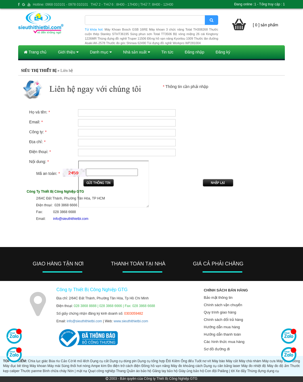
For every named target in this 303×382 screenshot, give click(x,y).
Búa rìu (54, 361)
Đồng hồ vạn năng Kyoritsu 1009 (170, 38)
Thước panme (31, 371)
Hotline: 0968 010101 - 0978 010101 (60, 5)
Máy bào (218, 361)
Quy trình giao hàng (220, 312)
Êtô (168, 361)
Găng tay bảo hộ (165, 371)
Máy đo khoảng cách (187, 366)
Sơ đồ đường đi (217, 349)
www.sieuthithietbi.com (131, 321)
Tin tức (167, 52)
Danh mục (101, 52)
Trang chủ (35, 52)
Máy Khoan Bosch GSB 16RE (126, 29)
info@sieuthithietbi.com (84, 321)
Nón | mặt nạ (77, 371)
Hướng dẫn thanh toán (222, 334)
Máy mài (53, 366)
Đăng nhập (194, 52)
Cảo (64, 361)
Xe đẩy (240, 371)
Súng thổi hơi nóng (75, 366)
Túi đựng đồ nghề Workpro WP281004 (174, 43)
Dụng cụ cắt (99, 361)
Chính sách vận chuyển (223, 305)
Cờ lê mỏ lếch (78, 361)
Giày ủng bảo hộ (191, 371)
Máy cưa (268, 361)
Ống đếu (187, 361)
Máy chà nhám (250, 361)
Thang (121, 371)
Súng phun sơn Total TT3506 (151, 34)
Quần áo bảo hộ (139, 371)
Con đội (211, 371)
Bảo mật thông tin (218, 297)
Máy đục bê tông (16, 366)
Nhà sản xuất (136, 52)
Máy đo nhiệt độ (253, 366)
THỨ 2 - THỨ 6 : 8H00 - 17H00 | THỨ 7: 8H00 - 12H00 (132, 5)
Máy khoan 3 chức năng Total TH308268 (178, 29)
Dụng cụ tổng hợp (151, 361)
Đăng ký (223, 52)
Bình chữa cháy (55, 371)
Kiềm (176, 361)
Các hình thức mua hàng (224, 342)
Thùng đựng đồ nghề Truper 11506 (121, 38)
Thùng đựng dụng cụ (263, 371)
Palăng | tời (226, 371)
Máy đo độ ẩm (278, 366)
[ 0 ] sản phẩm (265, 25)
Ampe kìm (98, 366)
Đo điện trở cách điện (124, 366)
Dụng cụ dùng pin (123, 361)
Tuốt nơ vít (203, 361)
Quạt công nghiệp (101, 371)
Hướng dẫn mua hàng (222, 327)
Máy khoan (38, 366)
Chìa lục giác (38, 361)
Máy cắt (232, 361)
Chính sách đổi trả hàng (223, 319)
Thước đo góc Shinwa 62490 (126, 43)
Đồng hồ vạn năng (155, 366)
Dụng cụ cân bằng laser (222, 366)
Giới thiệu (68, 52)
